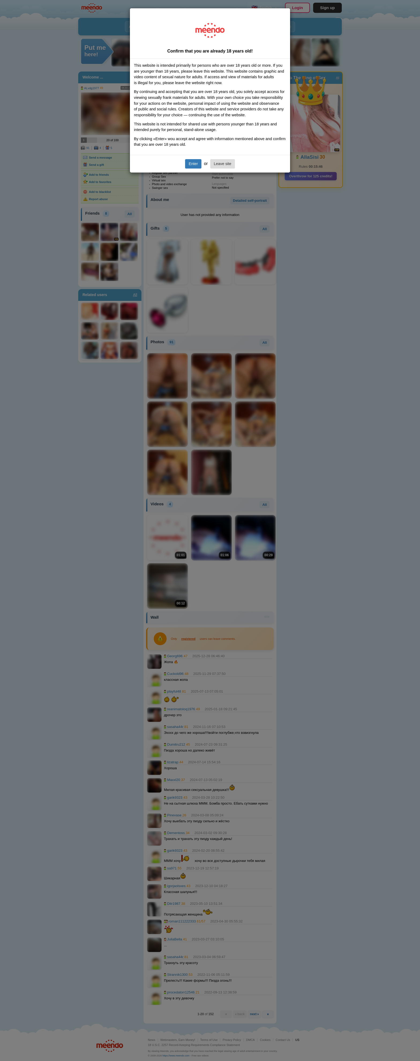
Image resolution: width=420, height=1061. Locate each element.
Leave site (222, 164)
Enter (193, 164)
